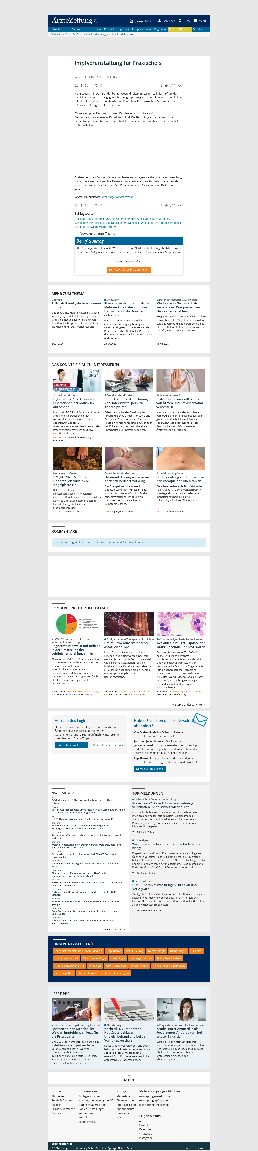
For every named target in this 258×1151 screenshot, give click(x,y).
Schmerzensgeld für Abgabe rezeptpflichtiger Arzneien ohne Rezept (85, 866)
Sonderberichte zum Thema (79, 608)
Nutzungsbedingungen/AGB (96, 1101)
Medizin (77, 29)
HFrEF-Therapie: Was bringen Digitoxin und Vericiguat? (82, 819)
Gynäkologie (82, 223)
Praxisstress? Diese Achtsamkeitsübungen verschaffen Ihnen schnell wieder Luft (163, 806)
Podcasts (110, 29)
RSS (119, 1118)
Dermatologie (160, 219)
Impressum (86, 1114)
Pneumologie (139, 966)
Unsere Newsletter (71, 944)
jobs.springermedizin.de (154, 1105)
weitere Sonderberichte (189, 705)
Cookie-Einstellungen (92, 1109)
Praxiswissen (93, 29)
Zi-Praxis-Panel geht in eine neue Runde (76, 306)
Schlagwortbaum (89, 1097)
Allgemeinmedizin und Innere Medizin (78, 951)
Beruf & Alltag (134, 951)
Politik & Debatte (179, 29)
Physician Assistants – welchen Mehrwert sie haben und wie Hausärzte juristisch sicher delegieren (127, 310)
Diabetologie (178, 951)
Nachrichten (61, 29)
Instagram (145, 1138)
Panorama (58, 1114)
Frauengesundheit (66, 959)
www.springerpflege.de (153, 1101)
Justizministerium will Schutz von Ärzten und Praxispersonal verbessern (179, 404)
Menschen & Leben (169, 959)
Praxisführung (83, 219)
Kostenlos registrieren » (108, 745)
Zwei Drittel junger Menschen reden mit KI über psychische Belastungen (85, 913)
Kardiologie (118, 959)
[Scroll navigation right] (206, 30)
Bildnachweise (87, 1122)
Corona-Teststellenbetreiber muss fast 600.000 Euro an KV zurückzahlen (84, 856)
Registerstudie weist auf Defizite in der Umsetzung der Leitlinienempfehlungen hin (76, 650)
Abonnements (125, 1109)
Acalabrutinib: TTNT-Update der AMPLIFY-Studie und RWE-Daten (181, 645)
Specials (124, 29)
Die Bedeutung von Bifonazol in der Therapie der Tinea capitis (180, 479)
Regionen (160, 29)
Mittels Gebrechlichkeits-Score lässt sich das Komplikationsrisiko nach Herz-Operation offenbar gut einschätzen (88, 812)
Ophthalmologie (116, 966)
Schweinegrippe (96, 227)
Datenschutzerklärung (92, 1105)
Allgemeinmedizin (127, 219)
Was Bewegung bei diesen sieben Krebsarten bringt (166, 846)
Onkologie (147, 223)
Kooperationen (141, 29)
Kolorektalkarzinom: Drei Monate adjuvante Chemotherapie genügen (85, 904)
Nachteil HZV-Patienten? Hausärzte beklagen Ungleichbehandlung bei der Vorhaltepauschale (125, 1035)
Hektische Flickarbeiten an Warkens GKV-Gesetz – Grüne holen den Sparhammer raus (87, 885)
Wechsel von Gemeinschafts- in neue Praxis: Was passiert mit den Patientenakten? (180, 308)
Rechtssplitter (64, 973)
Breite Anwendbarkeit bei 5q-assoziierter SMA (126, 645)
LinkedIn (144, 1126)
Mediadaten (124, 1097)
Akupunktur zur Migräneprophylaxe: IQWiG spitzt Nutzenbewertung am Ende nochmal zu (79, 875)
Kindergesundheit (141, 959)
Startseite (58, 1097)
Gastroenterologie (94, 959)
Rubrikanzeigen (126, 1105)
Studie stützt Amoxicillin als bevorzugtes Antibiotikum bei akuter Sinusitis (179, 1033)
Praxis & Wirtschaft (63, 1109)
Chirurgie (145, 219)
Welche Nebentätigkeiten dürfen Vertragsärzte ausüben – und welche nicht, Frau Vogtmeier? (87, 847)
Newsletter (123, 1114)
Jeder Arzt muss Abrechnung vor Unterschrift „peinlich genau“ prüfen (126, 404)
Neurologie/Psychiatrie (125, 223)
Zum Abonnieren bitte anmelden (129, 270)
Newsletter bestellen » (150, 769)
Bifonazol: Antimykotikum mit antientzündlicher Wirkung (127, 479)
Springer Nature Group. (121, 1148)
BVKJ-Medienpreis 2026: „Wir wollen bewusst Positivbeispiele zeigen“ (86, 802)
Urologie (80, 227)
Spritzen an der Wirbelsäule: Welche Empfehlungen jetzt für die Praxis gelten (75, 1033)
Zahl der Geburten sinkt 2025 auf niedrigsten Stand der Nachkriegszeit (83, 923)
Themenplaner (126, 1101)
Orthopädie (162, 223)
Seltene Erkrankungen (115, 973)
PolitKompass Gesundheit (169, 966)
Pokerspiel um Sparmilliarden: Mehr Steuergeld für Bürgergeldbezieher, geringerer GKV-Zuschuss (80, 828)
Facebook (145, 1130)
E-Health (196, 951)
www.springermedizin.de (154, 1097)
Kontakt (83, 1118)
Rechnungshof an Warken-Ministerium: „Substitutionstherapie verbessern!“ (87, 837)
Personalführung (104, 219)
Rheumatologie (87, 973)
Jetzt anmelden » (71, 745)
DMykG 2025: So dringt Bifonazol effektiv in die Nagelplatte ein (71, 481)
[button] (199, 21)
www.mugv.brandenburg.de (117, 197)
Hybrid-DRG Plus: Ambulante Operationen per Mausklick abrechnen (74, 404)
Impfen (112, 227)
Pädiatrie (175, 223)
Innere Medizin (100, 223)
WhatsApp (145, 1134)
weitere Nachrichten (114, 929)
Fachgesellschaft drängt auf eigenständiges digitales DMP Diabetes (84, 894)
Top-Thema (114, 951)
